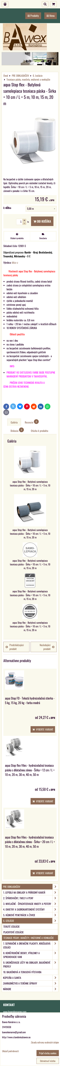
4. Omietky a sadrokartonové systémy (30, 909)
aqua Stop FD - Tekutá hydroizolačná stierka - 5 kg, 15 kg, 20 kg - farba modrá (30, 700)
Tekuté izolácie (11, 926)
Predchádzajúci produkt (15, 647)
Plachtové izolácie (13, 932)
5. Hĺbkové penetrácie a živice (30, 915)
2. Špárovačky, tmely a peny (30, 898)
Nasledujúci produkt (47, 647)
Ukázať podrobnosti (10, 1051)
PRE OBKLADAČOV (30, 886)
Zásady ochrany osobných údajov (45, 1042)
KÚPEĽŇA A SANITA (30, 977)
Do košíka (42, 221)
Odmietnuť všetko (47, 1061)
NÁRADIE (30, 989)
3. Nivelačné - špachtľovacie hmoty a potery (30, 903)
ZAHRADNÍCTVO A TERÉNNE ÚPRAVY (30, 983)
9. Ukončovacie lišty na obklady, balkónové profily (30, 964)
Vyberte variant (42, 729)
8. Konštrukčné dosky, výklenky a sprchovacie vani (30, 955)
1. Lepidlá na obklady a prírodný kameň (30, 892)
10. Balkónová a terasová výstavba (22, 972)
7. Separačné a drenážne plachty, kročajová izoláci (30, 945)
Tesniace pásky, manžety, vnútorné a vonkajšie (28, 938)
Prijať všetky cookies (47, 1053)
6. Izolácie (30, 920)
